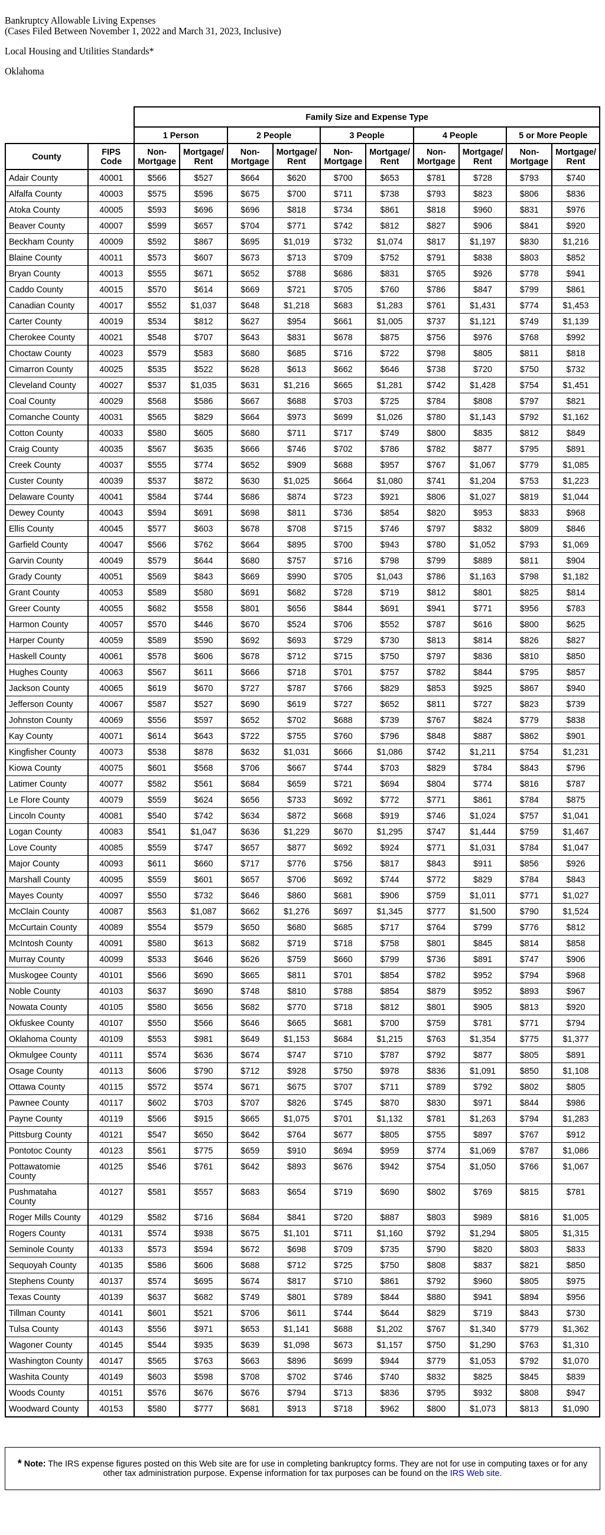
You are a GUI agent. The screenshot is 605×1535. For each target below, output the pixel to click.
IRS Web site (475, 1473)
